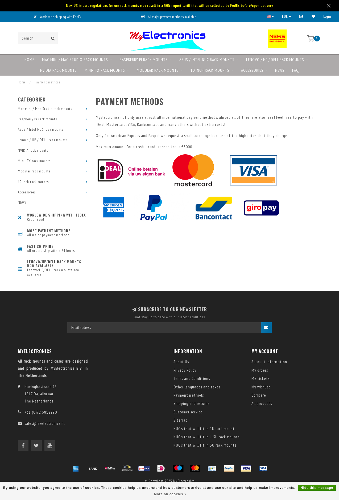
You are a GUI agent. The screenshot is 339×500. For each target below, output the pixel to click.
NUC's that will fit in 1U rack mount (204, 428)
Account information (269, 361)
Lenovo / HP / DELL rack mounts (275, 59)
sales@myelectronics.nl (44, 423)
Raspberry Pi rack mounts (144, 59)
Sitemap (180, 420)
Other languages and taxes (196, 386)
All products (261, 403)
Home (29, 59)
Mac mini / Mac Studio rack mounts (75, 59)
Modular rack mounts (158, 70)
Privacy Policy (184, 370)
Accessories (252, 70)
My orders (259, 370)
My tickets (260, 378)
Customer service (187, 411)
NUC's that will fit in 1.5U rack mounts (206, 436)
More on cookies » (170, 494)
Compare (258, 395)
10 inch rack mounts (210, 70)
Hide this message (317, 488)
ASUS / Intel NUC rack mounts (206, 59)
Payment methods (188, 395)
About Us (181, 361)
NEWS (279, 70)
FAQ (295, 70)
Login (327, 16)
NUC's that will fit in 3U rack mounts (204, 445)
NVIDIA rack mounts (58, 70)
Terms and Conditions (191, 378)
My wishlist (260, 386)
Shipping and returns (191, 403)
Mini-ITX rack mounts (105, 70)
